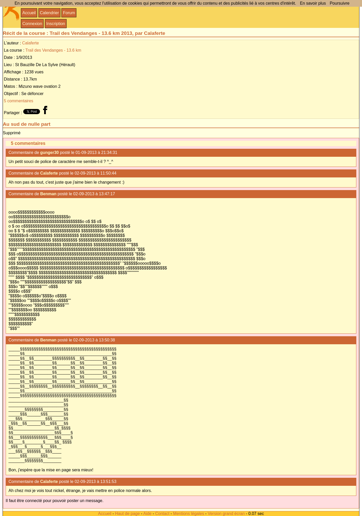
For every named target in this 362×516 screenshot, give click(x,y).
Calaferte (30, 43)
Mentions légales (188, 513)
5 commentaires (18, 101)
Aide (147, 513)
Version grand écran (226, 513)
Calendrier (49, 13)
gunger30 (49, 152)
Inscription (55, 23)
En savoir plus (313, 3)
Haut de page (127, 513)
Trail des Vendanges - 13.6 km (53, 50)
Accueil (29, 13)
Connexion (32, 23)
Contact (162, 513)
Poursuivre (339, 3)
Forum (69, 13)
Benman (48, 194)
